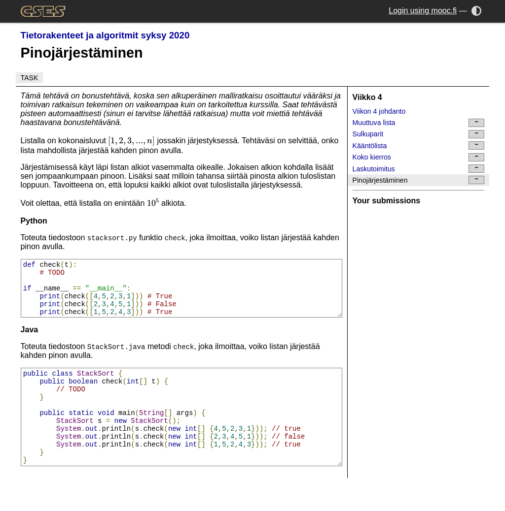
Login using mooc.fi (423, 10)
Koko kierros (419, 157)
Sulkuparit (419, 134)
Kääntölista (419, 145)
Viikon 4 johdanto (379, 111)
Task (29, 78)
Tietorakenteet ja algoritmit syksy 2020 (105, 35)
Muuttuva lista (419, 123)
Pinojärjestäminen (419, 180)
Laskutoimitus (419, 168)
